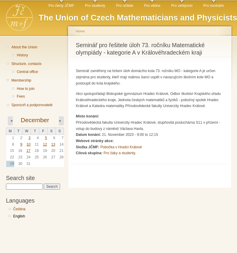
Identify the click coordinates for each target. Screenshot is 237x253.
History (22, 55)
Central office (27, 72)
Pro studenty (95, 6)
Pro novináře (213, 6)
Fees (21, 96)
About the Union (24, 47)
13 (53, 144)
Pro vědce (152, 6)
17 (28, 151)
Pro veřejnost (182, 6)
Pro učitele (124, 6)
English (19, 216)
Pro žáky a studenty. (119, 153)
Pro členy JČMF (61, 6)
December (35, 120)
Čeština (19, 209)
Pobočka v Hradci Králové (121, 147)
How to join (25, 89)
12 (45, 144)
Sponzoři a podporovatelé (32, 105)
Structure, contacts (26, 64)
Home (80, 31)
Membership (21, 80)
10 (28, 144)
